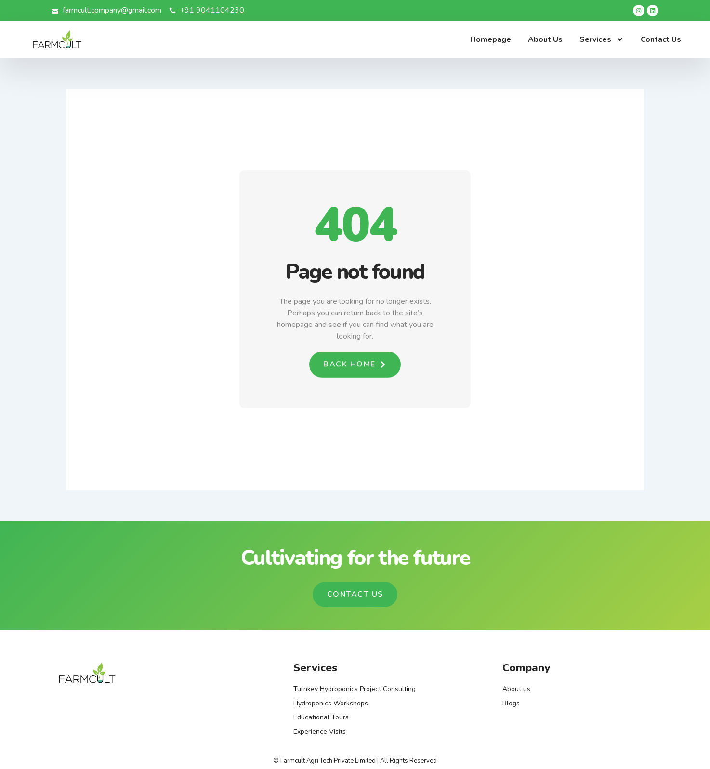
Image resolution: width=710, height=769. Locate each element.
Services (601, 39)
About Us (545, 39)
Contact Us (661, 39)
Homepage (490, 39)
